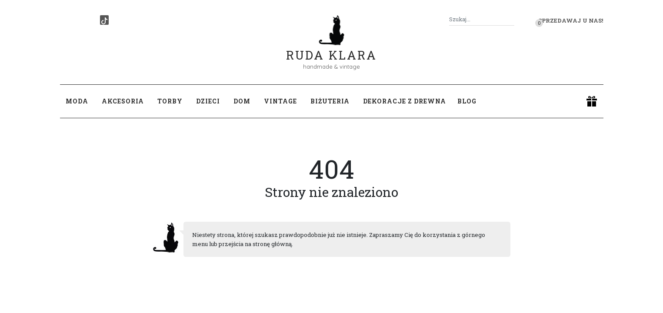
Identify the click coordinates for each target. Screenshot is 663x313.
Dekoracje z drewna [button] (404, 101)
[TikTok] (104, 20)
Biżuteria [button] (330, 101)
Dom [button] (241, 101)
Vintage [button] (280, 101)
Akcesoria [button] (123, 101)
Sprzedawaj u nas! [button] (570, 20)
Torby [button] (170, 101)
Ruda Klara (331, 48)
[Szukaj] (510, 19)
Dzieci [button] (208, 101)
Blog (466, 101)
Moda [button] (77, 101)
